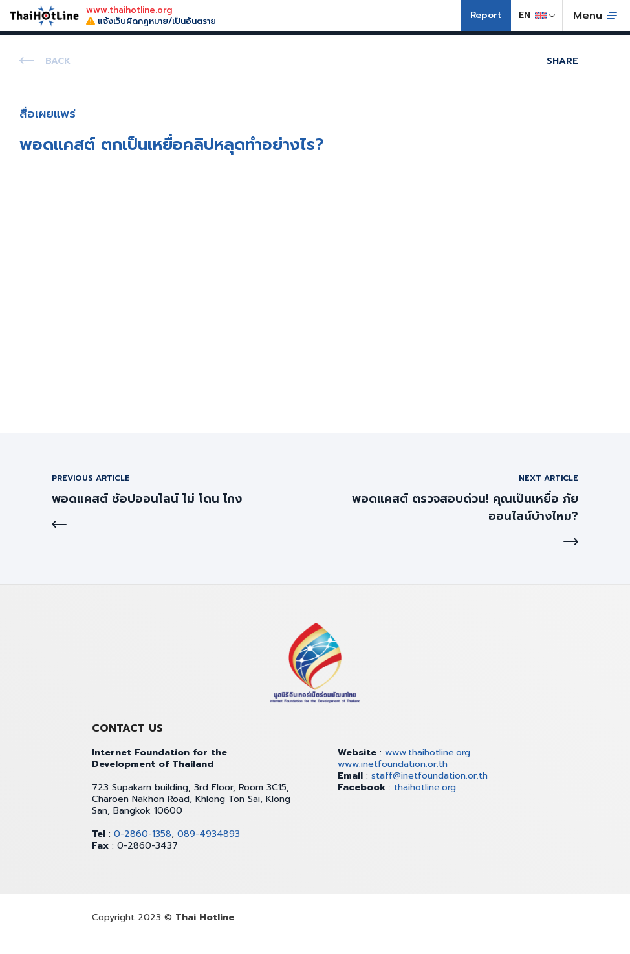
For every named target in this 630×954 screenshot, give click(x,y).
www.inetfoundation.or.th (393, 764)
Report (485, 15)
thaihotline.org (425, 787)
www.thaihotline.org (427, 752)
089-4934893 (208, 834)
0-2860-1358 (142, 834)
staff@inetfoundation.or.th (429, 776)
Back (58, 61)
